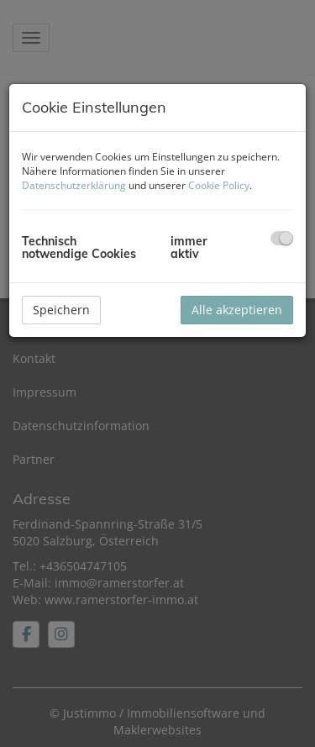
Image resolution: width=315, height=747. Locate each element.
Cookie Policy (218, 185)
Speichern (61, 310)
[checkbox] (281, 238)
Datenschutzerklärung (74, 185)
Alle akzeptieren (237, 310)
